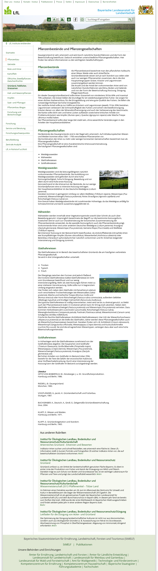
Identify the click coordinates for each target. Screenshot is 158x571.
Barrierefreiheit (109, 1)
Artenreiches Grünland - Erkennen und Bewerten (66, 444)
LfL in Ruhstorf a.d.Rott (16, 149)
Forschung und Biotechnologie (14, 113)
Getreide (11, 64)
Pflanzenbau (12, 59)
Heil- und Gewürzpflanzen (19, 93)
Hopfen (10, 97)
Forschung (11, 123)
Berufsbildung (12, 139)
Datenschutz (93, 1)
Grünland (45, 462)
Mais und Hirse (14, 69)
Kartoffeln (12, 73)
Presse (59, 1)
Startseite (10, 52)
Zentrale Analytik (13, 144)
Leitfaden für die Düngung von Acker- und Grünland (67, 514)
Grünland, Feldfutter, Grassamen (17, 87)
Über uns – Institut (12, 1)
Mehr (80, 453)
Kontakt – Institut (30, 1)
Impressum (80, 1)
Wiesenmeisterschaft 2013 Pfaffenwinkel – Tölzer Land (69, 486)
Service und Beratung (15, 128)
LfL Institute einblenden (20, 43)
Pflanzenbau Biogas (16, 107)
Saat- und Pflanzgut (16, 102)
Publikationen (47, 1)
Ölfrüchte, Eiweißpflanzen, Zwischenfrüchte (19, 79)
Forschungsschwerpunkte (18, 133)
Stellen (69, 1)
